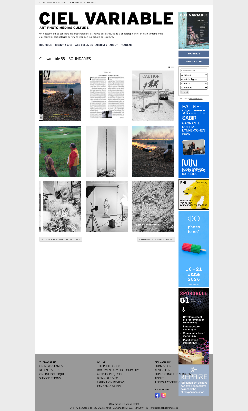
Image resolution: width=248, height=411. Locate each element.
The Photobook (108, 364)
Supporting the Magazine (174, 372)
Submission (163, 364)
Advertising (163, 368)
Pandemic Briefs (109, 384)
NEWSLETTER (194, 61)
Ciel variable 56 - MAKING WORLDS (156, 237)
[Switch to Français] (127, 44)
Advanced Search (196, 98)
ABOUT (114, 44)
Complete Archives (57, 2)
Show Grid (169, 65)
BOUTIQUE (45, 44)
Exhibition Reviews (111, 380)
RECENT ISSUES (63, 44)
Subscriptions (50, 376)
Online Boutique (52, 372)
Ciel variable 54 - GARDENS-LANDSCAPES (60, 237)
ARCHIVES (101, 44)
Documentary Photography (118, 368)
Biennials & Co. (108, 376)
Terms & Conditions (169, 380)
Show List (172, 65)
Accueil (42, 2)
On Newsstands (51, 364)
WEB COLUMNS (84, 44)
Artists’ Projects (109, 372)
